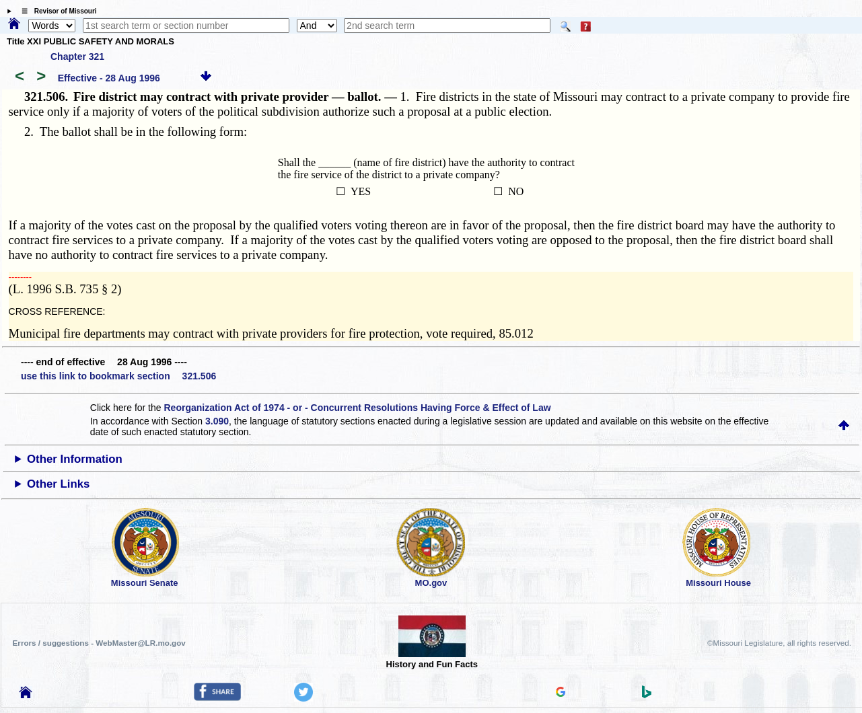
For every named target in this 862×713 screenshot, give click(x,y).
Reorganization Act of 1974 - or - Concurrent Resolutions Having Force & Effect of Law (357, 407)
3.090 (217, 421)
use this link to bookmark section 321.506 (118, 376)
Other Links (58, 484)
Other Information (74, 459)
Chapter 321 (77, 56)
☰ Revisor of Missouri (56, 11)
